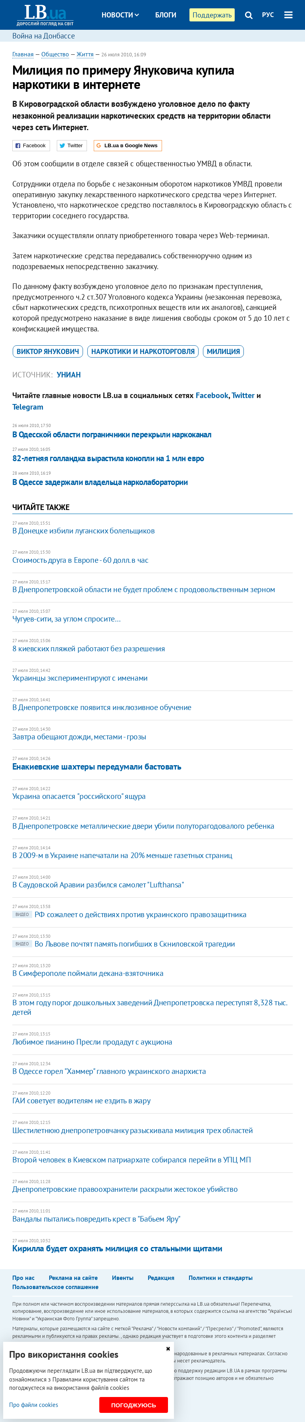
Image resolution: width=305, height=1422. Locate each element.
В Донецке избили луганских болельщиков (83, 530)
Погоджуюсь (133, 1405)
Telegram (27, 407)
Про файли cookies (33, 1405)
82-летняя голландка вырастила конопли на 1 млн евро (108, 458)
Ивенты (122, 1278)
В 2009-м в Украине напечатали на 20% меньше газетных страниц (122, 855)
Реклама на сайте (73, 1278)
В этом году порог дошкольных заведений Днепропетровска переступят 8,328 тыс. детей (149, 1007)
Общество (55, 54)
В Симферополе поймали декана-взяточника (87, 973)
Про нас (23, 1278)
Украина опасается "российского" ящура (79, 796)
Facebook (212, 395)
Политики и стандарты (221, 1278)
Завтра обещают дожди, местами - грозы (79, 736)
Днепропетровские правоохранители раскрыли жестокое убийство (124, 1189)
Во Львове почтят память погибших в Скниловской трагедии (123, 944)
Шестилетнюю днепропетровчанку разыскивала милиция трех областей (132, 1130)
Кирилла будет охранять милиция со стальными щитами (117, 1248)
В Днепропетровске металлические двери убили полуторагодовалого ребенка (143, 826)
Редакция (161, 1278)
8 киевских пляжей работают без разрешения (88, 648)
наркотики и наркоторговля (143, 351)
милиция (223, 351)
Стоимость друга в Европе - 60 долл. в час (80, 560)
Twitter (243, 395)
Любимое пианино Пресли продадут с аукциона (92, 1042)
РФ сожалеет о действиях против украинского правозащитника (129, 914)
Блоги (165, 14)
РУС (268, 14)
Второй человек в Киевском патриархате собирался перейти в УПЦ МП (131, 1160)
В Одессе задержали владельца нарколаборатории (99, 482)
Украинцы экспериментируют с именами (80, 678)
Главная (23, 54)
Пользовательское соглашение (55, 1287)
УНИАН (69, 374)
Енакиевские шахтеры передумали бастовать (96, 766)
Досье (159, 44)
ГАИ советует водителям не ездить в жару (81, 1100)
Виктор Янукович (48, 351)
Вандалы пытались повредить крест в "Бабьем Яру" (96, 1219)
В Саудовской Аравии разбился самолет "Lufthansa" (98, 884)
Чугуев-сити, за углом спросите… (66, 619)
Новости (120, 14)
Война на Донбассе (43, 35)
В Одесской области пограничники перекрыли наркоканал (112, 434)
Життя (85, 54)
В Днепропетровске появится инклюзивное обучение (101, 707)
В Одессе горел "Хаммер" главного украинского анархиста (109, 1071)
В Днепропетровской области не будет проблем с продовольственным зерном (143, 589)
